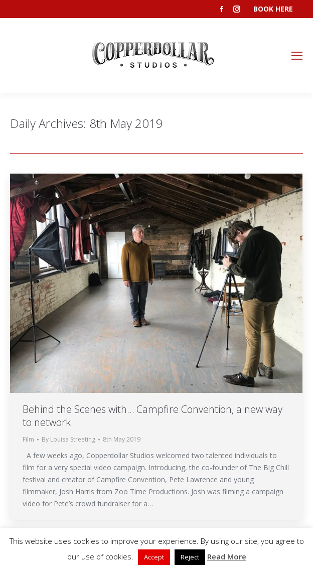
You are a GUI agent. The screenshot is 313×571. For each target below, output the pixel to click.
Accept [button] (154, 556)
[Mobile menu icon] (297, 56)
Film (28, 439)
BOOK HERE (273, 9)
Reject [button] (190, 556)
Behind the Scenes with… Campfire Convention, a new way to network (152, 415)
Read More (226, 556)
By (68, 439)
